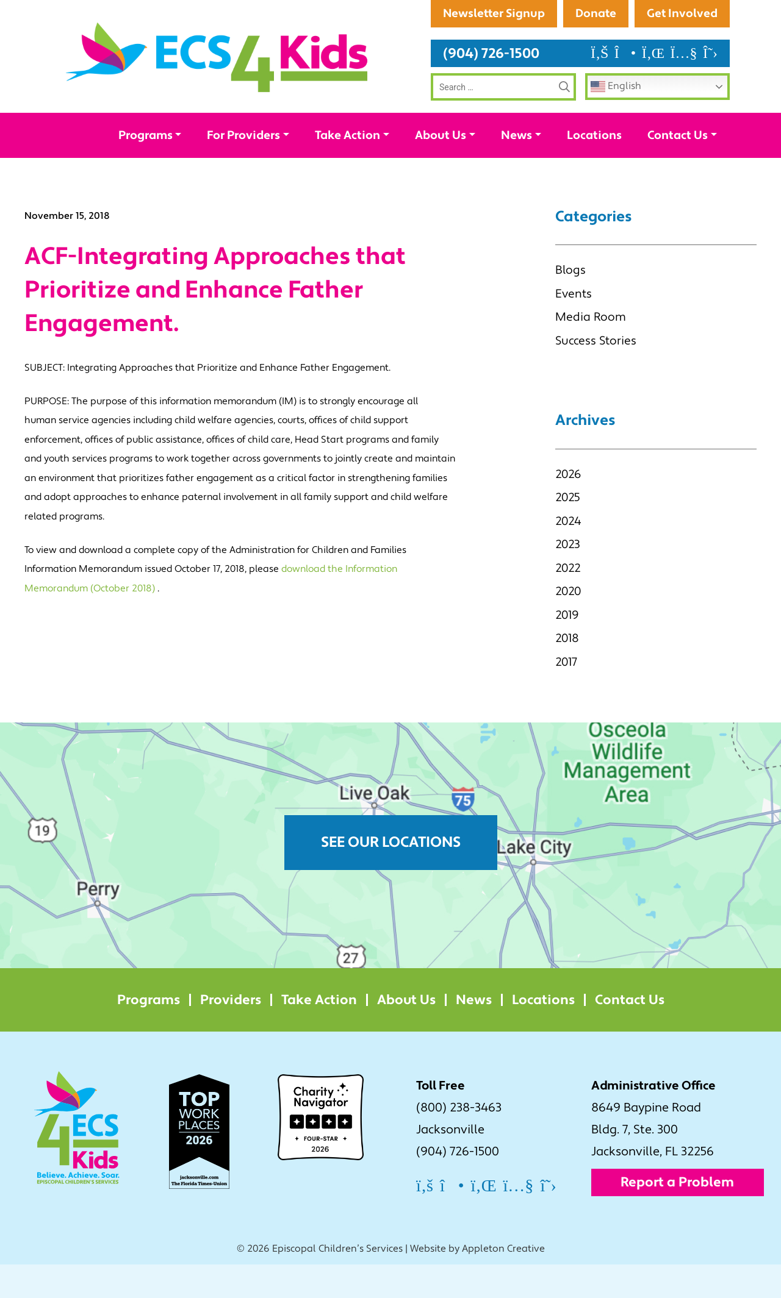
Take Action (347, 169)
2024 (568, 554)
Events (573, 327)
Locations (594, 169)
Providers (230, 1033)
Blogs (570, 303)
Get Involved (682, 47)
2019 (566, 648)
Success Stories (595, 374)
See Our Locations (391, 875)
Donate (595, 47)
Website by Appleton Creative (477, 1282)
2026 (568, 508)
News (516, 169)
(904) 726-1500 (491, 87)
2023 (567, 578)
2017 (566, 695)
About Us (440, 169)
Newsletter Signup (665, 13)
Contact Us (677, 169)
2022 (567, 601)
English (616, 120)
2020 (568, 625)
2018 (567, 672)
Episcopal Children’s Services (337, 1282)
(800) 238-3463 (459, 1141)
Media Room (590, 350)
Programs (145, 169)
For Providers (243, 169)
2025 (567, 531)
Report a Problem (677, 1215)
